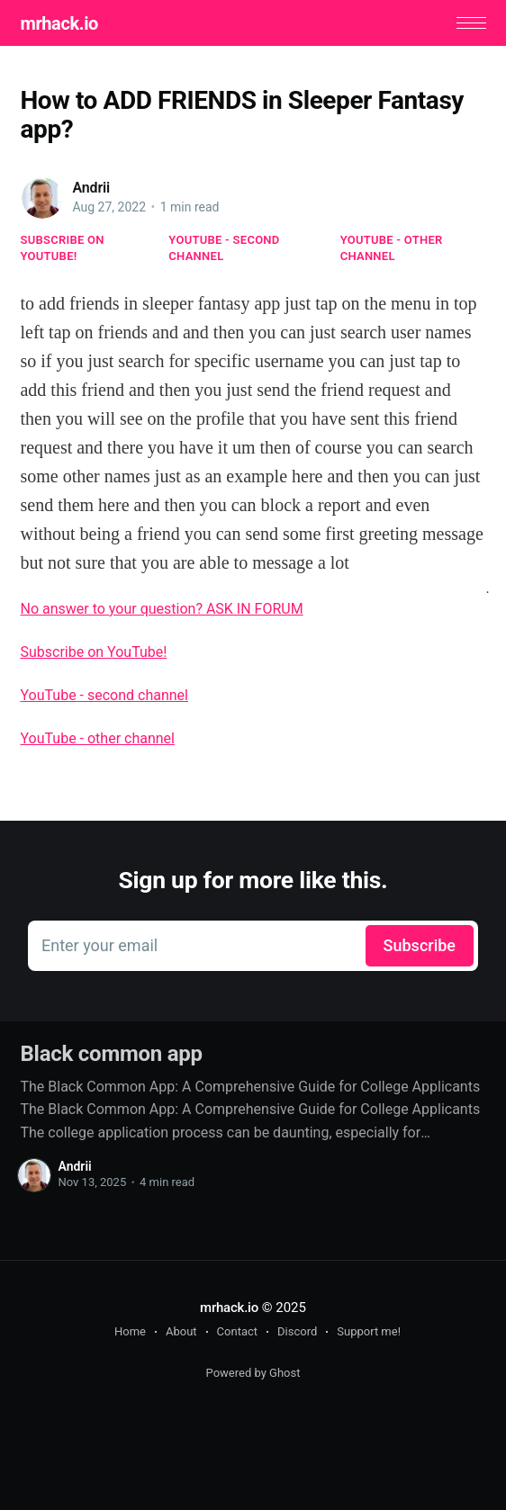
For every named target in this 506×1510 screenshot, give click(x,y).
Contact (237, 1331)
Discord (297, 1331)
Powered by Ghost (253, 1373)
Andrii (91, 187)
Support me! (369, 1331)
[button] (471, 23)
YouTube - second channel (223, 248)
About (181, 1331)
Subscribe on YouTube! (62, 248)
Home (130, 1331)
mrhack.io (58, 23)
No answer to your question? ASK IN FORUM (161, 608)
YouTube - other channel (391, 248)
